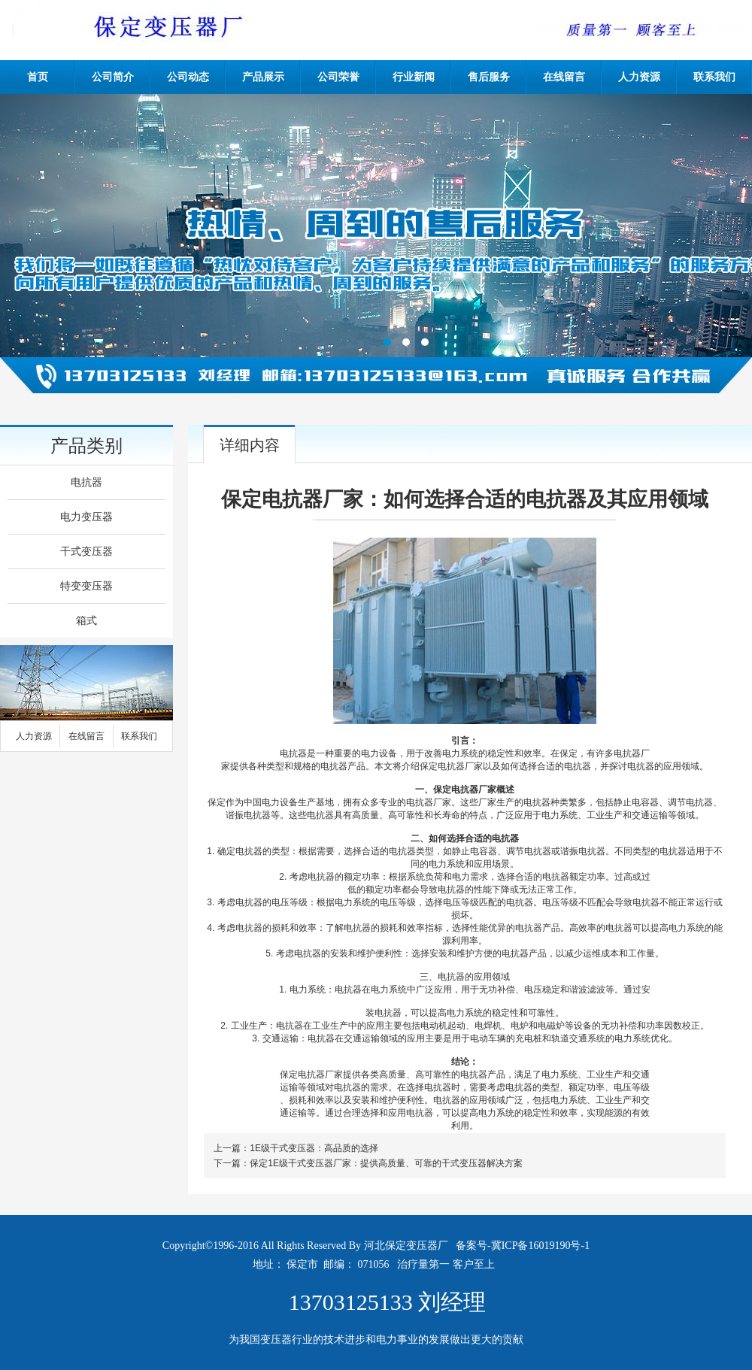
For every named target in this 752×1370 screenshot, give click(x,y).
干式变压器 (86, 551)
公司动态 (188, 77)
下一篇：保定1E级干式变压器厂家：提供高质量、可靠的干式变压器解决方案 (368, 1163)
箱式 (86, 620)
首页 (37, 77)
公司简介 (113, 77)
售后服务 (489, 77)
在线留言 (564, 77)
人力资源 (639, 77)
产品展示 (263, 77)
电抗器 (86, 482)
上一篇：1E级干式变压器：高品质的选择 (296, 1148)
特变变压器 (86, 586)
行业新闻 (414, 77)
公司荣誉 (338, 77)
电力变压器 (86, 517)
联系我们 (714, 77)
